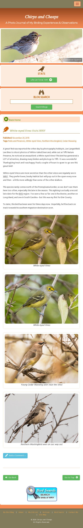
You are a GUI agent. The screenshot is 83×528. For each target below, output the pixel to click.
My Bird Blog (8, 512)
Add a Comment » (15, 455)
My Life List (33, 512)
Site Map (42, 515)
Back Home (12, 120)
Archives (46, 512)
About (21, 512)
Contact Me (73, 512)
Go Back (10, 477)
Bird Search (59, 512)
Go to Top (71, 477)
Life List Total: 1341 (41, 80)
